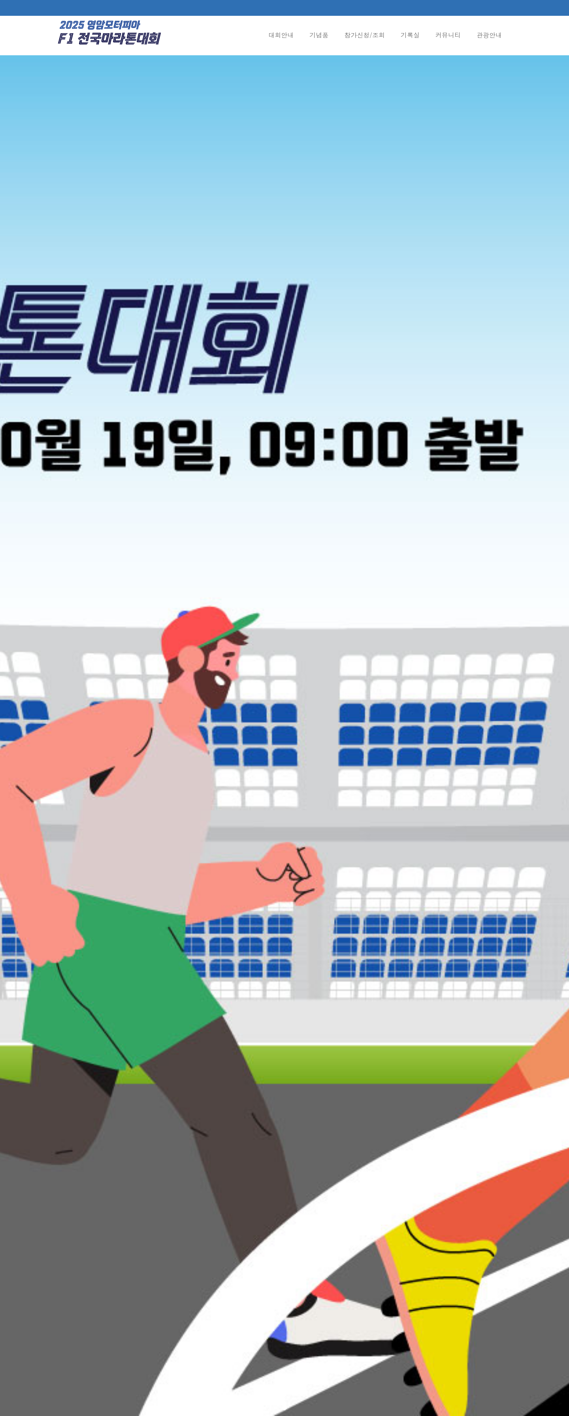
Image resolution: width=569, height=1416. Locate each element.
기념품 (318, 34)
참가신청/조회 (364, 34)
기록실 (410, 34)
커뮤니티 (448, 34)
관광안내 (489, 34)
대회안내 (281, 34)
